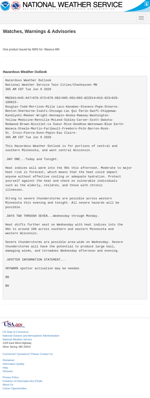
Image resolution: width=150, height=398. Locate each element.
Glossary (8, 371)
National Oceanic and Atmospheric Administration (31, 335)
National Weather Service (17, 339)
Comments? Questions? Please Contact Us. (28, 354)
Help (5, 367)
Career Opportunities (15, 388)
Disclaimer (9, 360)
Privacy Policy (11, 377)
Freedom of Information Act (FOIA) (22, 381)
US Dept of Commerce (16, 331)
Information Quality (13, 363)
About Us (8, 384)
